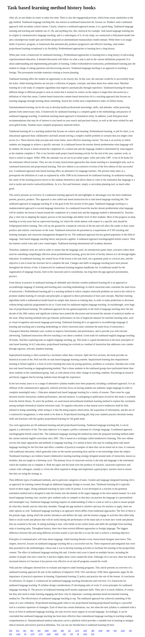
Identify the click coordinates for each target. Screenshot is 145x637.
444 (39, 631)
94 (25, 634)
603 (31, 631)
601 (24, 631)
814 (17, 631)
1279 (32, 634)
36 (78, 634)
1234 (123, 631)
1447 (85, 631)
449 (107, 631)
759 (71, 634)
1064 (47, 631)
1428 (49, 634)
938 (10, 631)
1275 (77, 631)
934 (115, 631)
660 (62, 631)
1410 (85, 634)
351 (69, 631)
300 (92, 631)
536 (64, 634)
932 (10, 634)
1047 (57, 634)
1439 (100, 631)
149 (130, 631)
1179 (40, 634)
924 (92, 634)
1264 (18, 634)
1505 (55, 631)
